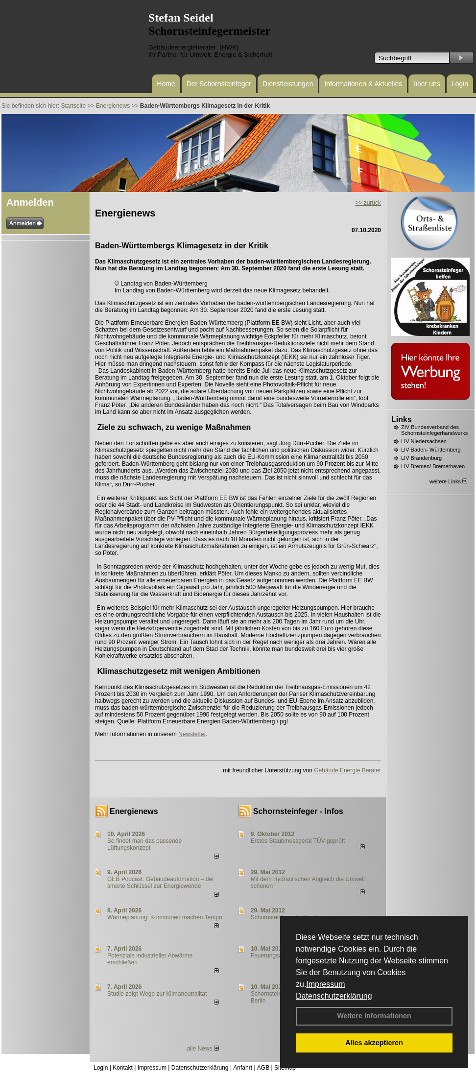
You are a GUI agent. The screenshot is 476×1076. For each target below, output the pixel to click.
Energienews (134, 811)
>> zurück (368, 202)
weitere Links (448, 481)
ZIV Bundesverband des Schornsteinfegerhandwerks (434, 430)
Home (166, 84)
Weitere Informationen (374, 1016)
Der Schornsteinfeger (219, 84)
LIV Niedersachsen (424, 441)
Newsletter (192, 734)
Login (460, 84)
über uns (426, 84)
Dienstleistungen (287, 84)
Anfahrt (242, 1067)
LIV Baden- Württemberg (431, 450)
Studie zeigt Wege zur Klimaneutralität (157, 993)
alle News (202, 1048)
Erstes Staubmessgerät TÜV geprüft (298, 840)
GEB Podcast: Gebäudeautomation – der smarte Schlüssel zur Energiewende (160, 882)
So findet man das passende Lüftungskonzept (144, 844)
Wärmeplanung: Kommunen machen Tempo (164, 917)
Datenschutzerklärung (334, 996)
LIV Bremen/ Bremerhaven (433, 466)
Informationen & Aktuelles (363, 84)
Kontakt (123, 1067)
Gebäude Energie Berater (347, 770)
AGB (263, 1067)
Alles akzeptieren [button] (374, 1043)
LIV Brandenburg (421, 458)
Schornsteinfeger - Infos (298, 811)
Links (401, 419)
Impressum (325, 984)
